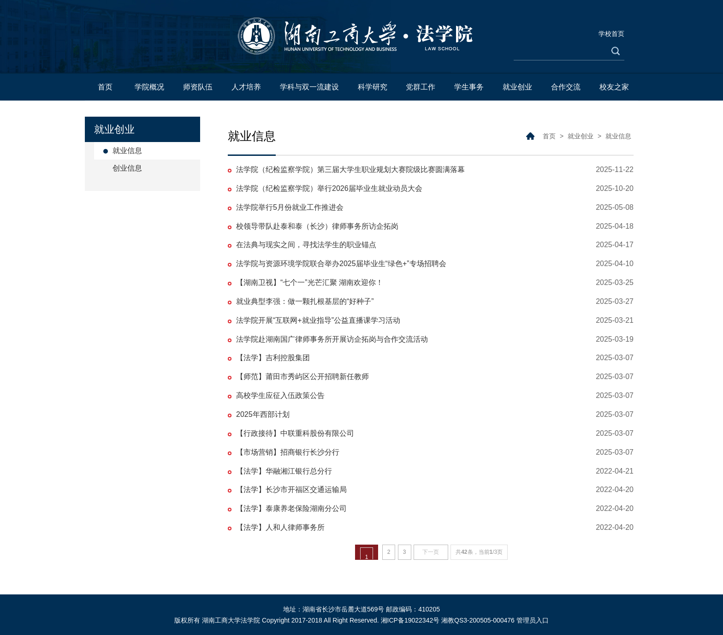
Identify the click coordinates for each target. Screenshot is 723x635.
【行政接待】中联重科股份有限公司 (295, 433)
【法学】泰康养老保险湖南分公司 (291, 508)
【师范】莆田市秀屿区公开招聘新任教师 (302, 376)
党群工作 (420, 87)
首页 (105, 87)
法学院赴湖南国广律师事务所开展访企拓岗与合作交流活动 (332, 339)
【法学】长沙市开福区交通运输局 (291, 489)
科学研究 (372, 87)
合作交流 (566, 87)
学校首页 (611, 33)
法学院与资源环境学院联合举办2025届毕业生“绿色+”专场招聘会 (341, 263)
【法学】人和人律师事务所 (280, 527)
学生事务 (469, 87)
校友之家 (614, 87)
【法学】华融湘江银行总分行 (284, 471)
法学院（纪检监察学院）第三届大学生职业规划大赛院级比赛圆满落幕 (350, 169)
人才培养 (246, 87)
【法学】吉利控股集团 (273, 358)
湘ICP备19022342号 (410, 620)
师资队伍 (198, 87)
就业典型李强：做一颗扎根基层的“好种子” (305, 301)
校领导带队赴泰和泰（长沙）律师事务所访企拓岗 (317, 226)
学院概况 (149, 87)
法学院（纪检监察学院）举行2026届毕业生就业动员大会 (329, 188)
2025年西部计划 (263, 414)
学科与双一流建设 (309, 87)
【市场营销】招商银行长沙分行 (287, 452)
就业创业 (517, 87)
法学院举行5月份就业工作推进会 (290, 207)
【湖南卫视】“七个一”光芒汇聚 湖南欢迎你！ (309, 282)
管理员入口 (532, 620)
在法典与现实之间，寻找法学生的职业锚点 (306, 245)
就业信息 (127, 150)
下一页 (430, 552)
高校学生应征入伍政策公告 (280, 395)
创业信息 (127, 168)
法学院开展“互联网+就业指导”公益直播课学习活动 (318, 320)
